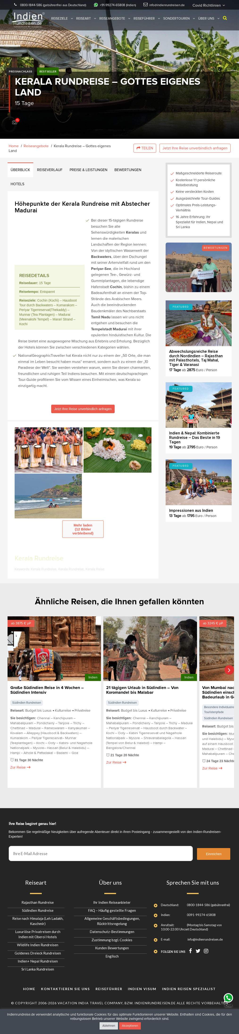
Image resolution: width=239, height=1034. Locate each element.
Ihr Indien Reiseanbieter (112, 900)
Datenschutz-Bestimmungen (112, 929)
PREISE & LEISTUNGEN (90, 171)
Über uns (206, 24)
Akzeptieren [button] (130, 1025)
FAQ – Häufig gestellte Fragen (112, 908)
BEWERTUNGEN (130, 171)
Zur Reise (20, 771)
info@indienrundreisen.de (192, 5)
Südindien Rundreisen (26, 716)
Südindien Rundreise (38, 908)
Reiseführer (144, 24)
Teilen (145, 149)
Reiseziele (59, 24)
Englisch (112, 954)
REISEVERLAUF (51, 171)
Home (14, 146)
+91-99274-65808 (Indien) (137, 5)
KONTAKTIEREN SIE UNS (65, 986)
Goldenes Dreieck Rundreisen (38, 951)
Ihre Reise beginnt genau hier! (32, 821)
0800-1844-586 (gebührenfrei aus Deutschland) (63, 5)
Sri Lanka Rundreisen (37, 967)
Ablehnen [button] (108, 1025)
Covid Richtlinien (119, 11)
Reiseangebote (112, 24)
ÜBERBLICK (21, 171)
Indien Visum (142, 986)
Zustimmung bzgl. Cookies (112, 937)
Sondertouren (176, 24)
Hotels (18, 186)
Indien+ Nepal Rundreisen (38, 959)
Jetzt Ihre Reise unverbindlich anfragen (195, 149)
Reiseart (83, 24)
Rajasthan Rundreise (37, 900)
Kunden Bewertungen (112, 946)
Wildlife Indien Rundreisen (37, 943)
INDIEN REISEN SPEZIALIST (189, 986)
